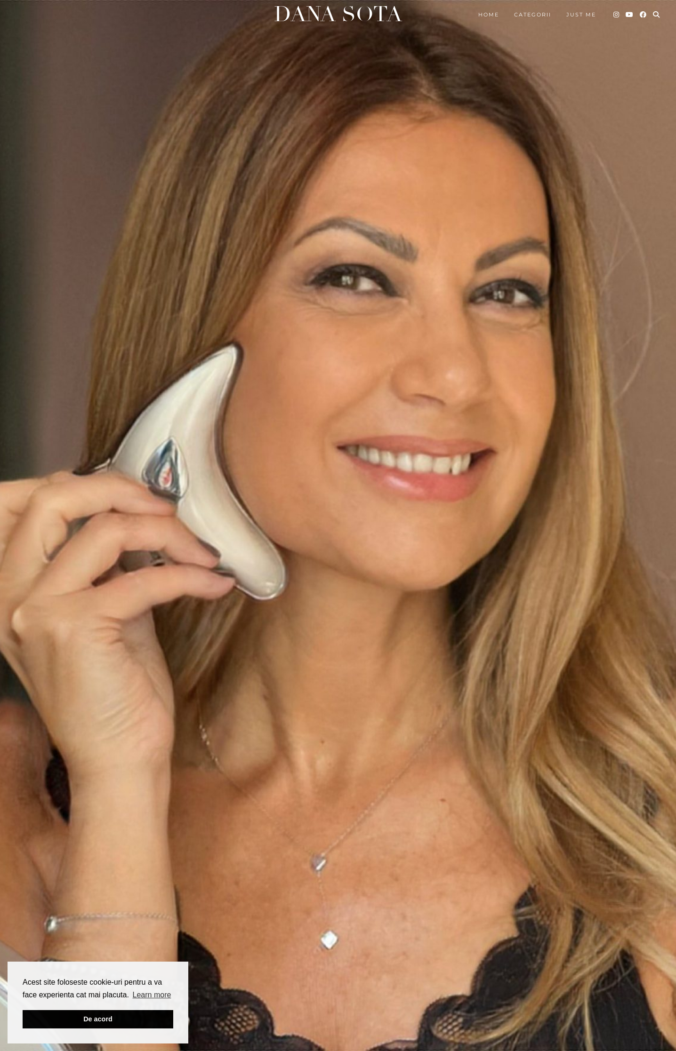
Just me (581, 14)
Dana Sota (338, 14)
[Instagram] (616, 15)
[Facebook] (643, 15)
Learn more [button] (152, 995)
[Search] (656, 15)
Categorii (532, 14)
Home (488, 14)
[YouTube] (630, 15)
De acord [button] (98, 1019)
